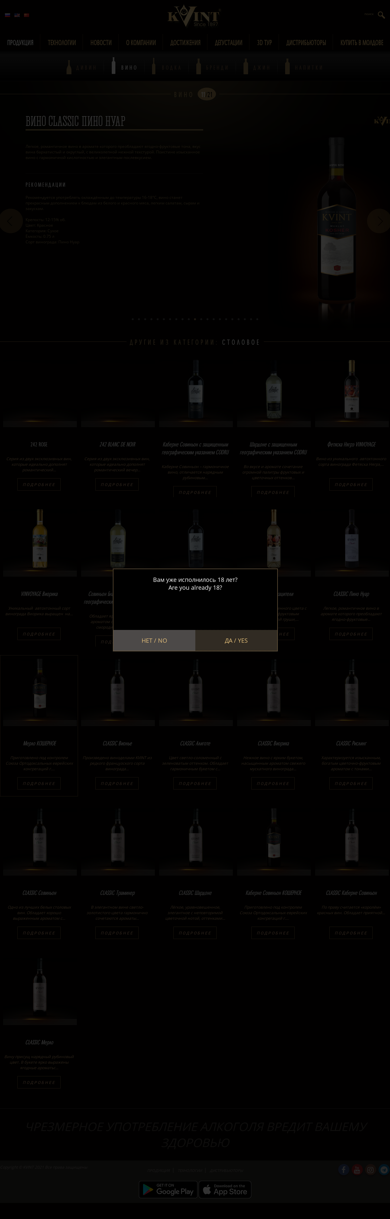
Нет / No (154, 640)
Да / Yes (236, 640)
